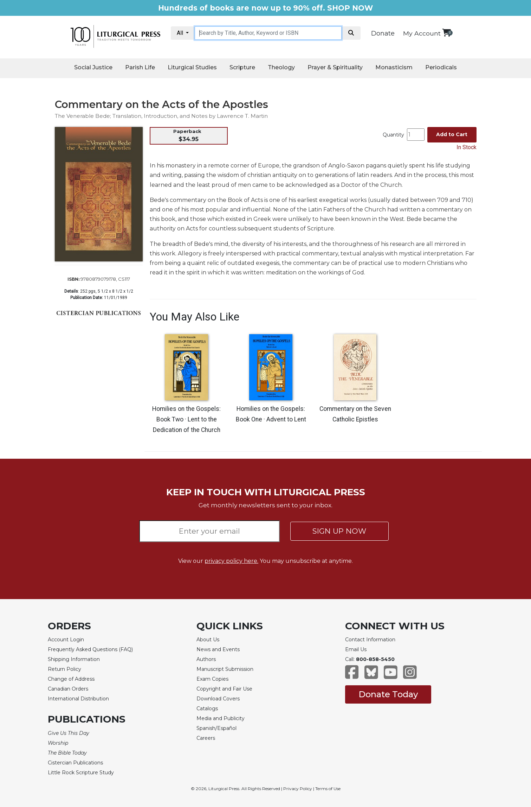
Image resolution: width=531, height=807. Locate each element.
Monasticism (394, 67)
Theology (281, 67)
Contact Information (370, 639)
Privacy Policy (297, 788)
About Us (207, 639)
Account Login (66, 639)
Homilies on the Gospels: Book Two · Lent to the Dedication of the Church (186, 419)
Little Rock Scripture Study (81, 772)
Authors (206, 659)
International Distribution (78, 698)
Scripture (242, 67)
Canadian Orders (68, 689)
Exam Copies (212, 679)
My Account (422, 33)
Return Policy (64, 669)
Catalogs (207, 708)
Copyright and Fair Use (224, 689)
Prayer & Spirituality (335, 67)
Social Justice (93, 67)
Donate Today (388, 694)
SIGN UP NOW (339, 531)
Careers (205, 738)
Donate (383, 33)
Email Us (356, 649)
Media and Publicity (220, 718)
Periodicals (441, 67)
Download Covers (218, 698)
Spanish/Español (216, 728)
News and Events (218, 649)
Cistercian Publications (75, 763)
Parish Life (140, 67)
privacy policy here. (231, 561)
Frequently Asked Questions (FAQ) (90, 649)
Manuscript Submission (224, 669)
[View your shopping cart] (446, 32)
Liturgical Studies (192, 67)
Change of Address (71, 679)
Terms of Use (328, 788)
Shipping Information (74, 659)
